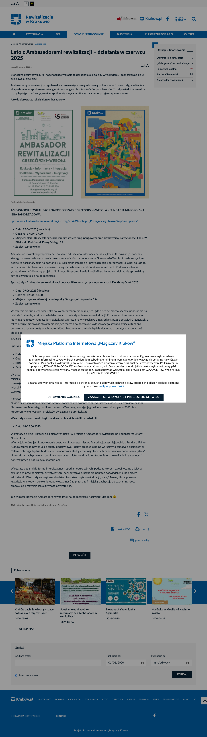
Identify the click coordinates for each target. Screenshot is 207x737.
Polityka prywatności (111, 386)
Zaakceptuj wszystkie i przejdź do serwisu (123, 397)
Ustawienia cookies (63, 397)
